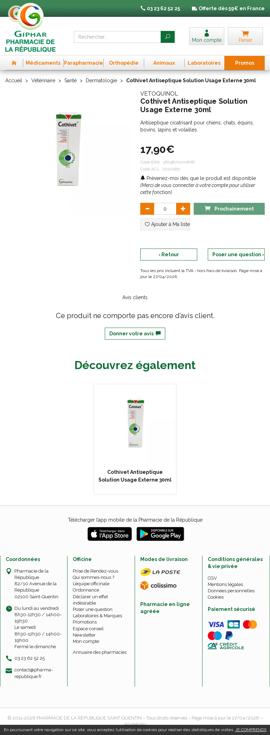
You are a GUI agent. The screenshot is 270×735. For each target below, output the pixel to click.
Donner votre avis (135, 333)
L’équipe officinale (91, 583)
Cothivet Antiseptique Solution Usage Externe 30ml (135, 476)
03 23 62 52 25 (29, 658)
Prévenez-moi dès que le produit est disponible (198, 178)
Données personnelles (231, 590)
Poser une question (92, 609)
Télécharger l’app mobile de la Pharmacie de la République (135, 520)
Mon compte (86, 641)
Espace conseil (88, 628)
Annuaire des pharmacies (100, 652)
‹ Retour (169, 254)
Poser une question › (238, 254)
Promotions (85, 622)
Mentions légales (225, 584)
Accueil (13, 80)
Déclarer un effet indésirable (90, 600)
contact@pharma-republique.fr (33, 673)
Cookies (216, 597)
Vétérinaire (43, 80)
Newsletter (84, 635)
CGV (212, 578)
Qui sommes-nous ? (93, 577)
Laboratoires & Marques (97, 615)
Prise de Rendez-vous (95, 571)
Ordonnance (86, 590)
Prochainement (229, 208)
